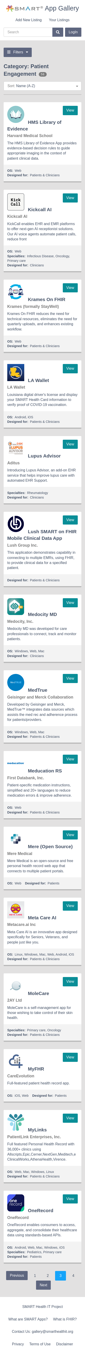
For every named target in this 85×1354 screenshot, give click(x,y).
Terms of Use (40, 1344)
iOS (30, 417)
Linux (18, 954)
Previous (17, 1275)
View (70, 110)
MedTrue (37, 690)
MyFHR (36, 1068)
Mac (41, 651)
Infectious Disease (40, 256)
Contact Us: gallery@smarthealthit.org (42, 1331)
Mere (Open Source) (50, 846)
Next (43, 1285)
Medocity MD (42, 614)
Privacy (18, 1344)
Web (18, 170)
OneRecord (40, 1210)
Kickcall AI (39, 209)
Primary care (16, 260)
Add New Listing (28, 20)
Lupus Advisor (44, 455)
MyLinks (37, 1129)
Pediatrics (34, 1252)
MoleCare (38, 993)
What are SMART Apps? (28, 1319)
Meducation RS (45, 770)
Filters (17, 52)
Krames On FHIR (46, 299)
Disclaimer (64, 1344)
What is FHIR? (65, 1319)
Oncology (62, 256)
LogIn (73, 32)
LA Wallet (38, 380)
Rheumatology (37, 493)
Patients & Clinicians (45, 175)
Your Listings (59, 20)
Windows (21, 651)
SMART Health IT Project (42, 1307)
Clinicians (37, 265)
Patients (53, 883)
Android (20, 417)
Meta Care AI (42, 917)
